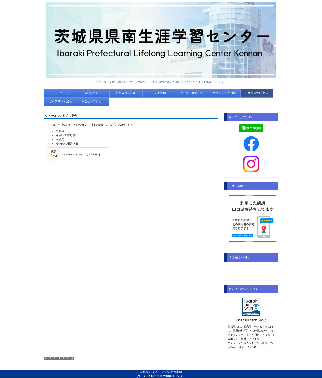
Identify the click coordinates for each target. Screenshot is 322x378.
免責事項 (176, 371)
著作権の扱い (148, 371)
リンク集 (164, 371)
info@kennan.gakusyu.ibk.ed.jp (81, 154)
